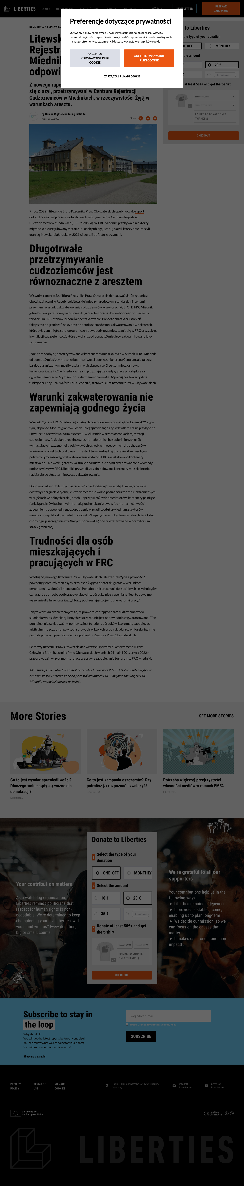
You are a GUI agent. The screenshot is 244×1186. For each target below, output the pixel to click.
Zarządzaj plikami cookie (122, 76)
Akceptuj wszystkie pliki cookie (149, 58)
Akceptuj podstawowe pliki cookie (95, 58)
